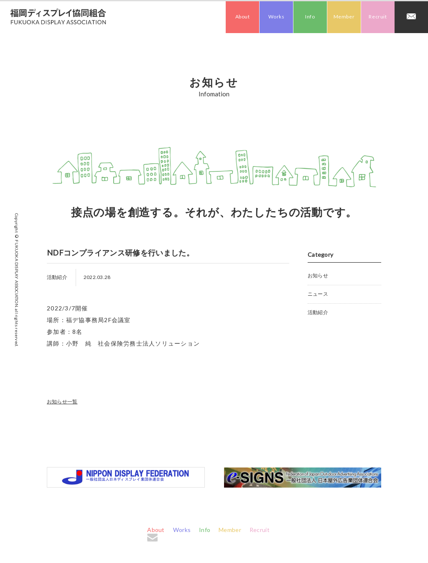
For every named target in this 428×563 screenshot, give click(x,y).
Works (276, 16)
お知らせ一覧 (62, 401)
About (242, 16)
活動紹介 (318, 312)
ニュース (318, 294)
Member (344, 16)
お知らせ (318, 275)
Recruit (378, 16)
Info (310, 16)
